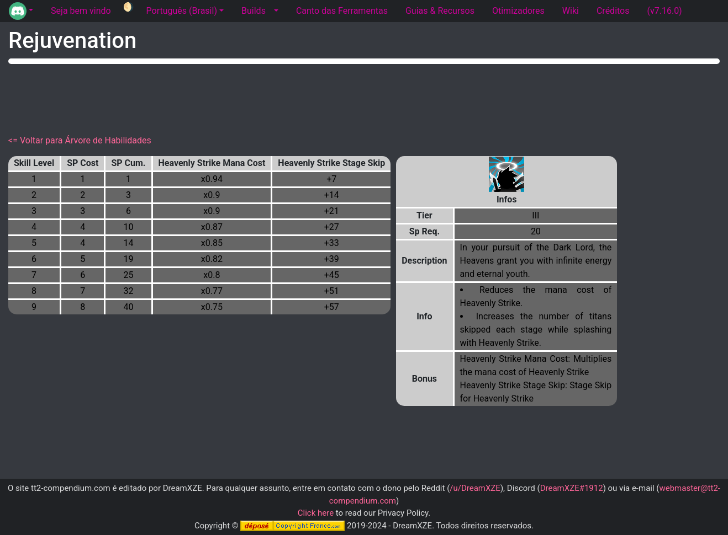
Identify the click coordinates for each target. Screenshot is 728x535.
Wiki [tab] (570, 11)
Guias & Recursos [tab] (439, 11)
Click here (316, 513)
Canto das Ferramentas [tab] (342, 11)
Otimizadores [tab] (518, 11)
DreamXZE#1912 (571, 488)
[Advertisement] (364, 97)
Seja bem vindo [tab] (81, 11)
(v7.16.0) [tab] (664, 11)
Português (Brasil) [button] (181, 11)
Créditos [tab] (613, 11)
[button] (21, 11)
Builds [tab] (253, 11)
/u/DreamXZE (475, 488)
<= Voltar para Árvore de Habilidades (79, 140)
